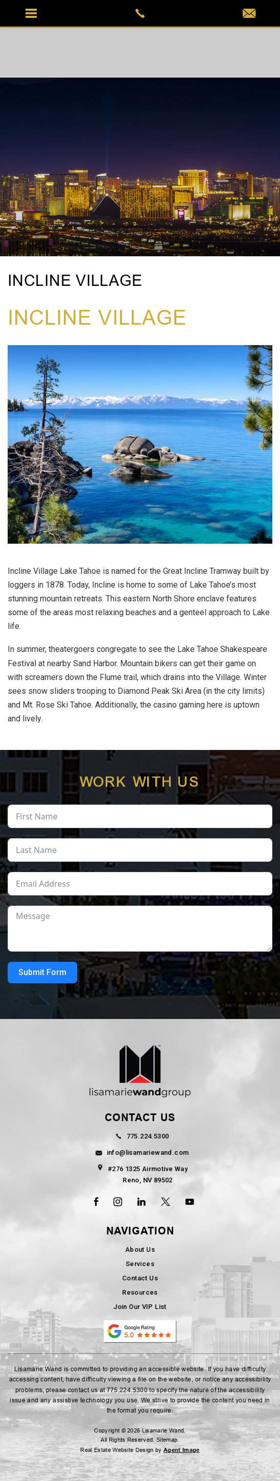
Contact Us (140, 1278)
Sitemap (166, 1440)
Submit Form (42, 972)
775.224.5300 (140, 1136)
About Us (140, 1249)
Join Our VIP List (140, 1306)
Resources (140, 1292)
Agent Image (182, 1450)
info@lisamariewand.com (140, 1152)
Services (140, 1264)
